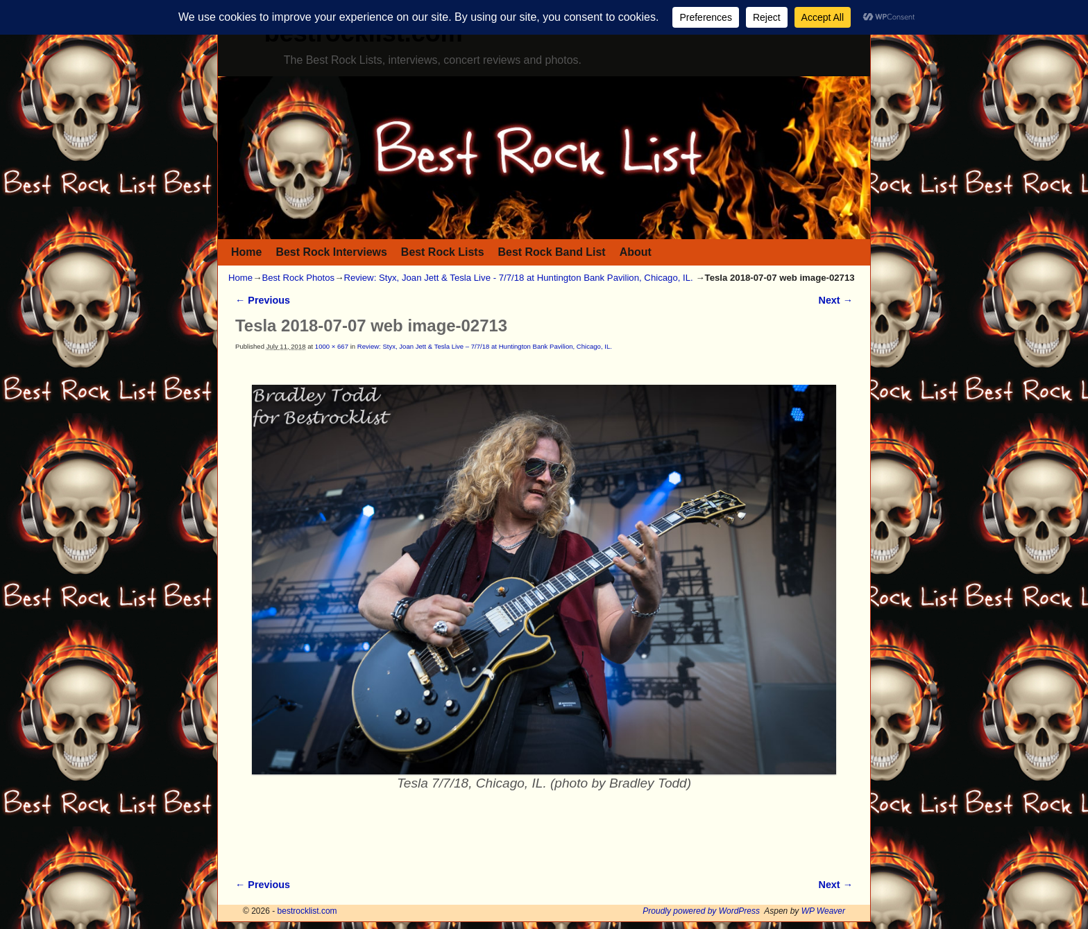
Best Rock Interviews (330, 252)
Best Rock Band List (552, 252)
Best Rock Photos (298, 277)
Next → (836, 300)
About (636, 252)
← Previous (262, 300)
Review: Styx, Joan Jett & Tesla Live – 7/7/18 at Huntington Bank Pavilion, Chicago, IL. (484, 346)
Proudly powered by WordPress (701, 911)
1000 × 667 (331, 346)
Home (246, 252)
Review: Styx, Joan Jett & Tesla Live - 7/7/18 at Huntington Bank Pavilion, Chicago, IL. (517, 277)
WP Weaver (823, 911)
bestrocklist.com (307, 911)
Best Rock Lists (442, 252)
